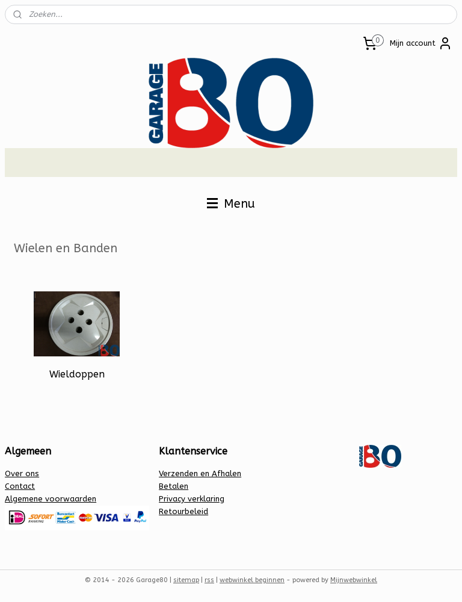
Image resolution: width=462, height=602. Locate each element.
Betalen (173, 486)
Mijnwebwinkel (353, 580)
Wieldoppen (77, 374)
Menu (231, 204)
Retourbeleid (183, 511)
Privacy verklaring (191, 498)
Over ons (22, 473)
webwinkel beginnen (252, 580)
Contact (20, 486)
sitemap (186, 580)
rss (209, 580)
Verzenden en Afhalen (200, 473)
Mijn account (421, 43)
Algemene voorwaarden (50, 498)
